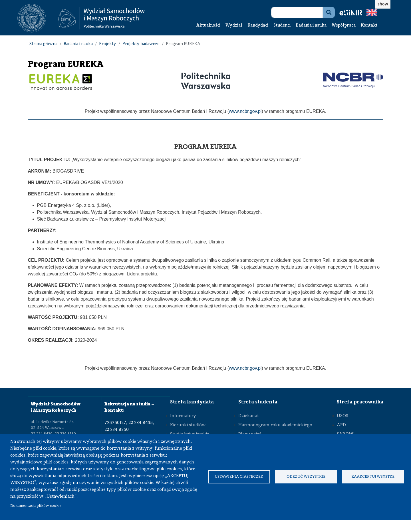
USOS (342, 416)
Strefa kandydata (192, 402)
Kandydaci (257, 25)
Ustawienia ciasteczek (239, 477)
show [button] (383, 4)
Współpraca (344, 25)
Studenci (282, 25)
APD (341, 425)
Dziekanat (248, 416)
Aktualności (208, 25)
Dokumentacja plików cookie (35, 506)
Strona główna (43, 44)
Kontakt (369, 25)
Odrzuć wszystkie (306, 477)
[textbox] (34, 18)
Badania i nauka (311, 25)
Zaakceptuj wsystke (372, 477)
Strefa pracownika (360, 402)
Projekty (107, 44)
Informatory (183, 416)
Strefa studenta (257, 402)
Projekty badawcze (141, 44)
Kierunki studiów (188, 425)
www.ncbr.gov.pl (245, 111)
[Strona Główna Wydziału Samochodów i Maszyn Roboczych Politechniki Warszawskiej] (101, 18)
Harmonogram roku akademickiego (275, 425)
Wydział (233, 25)
